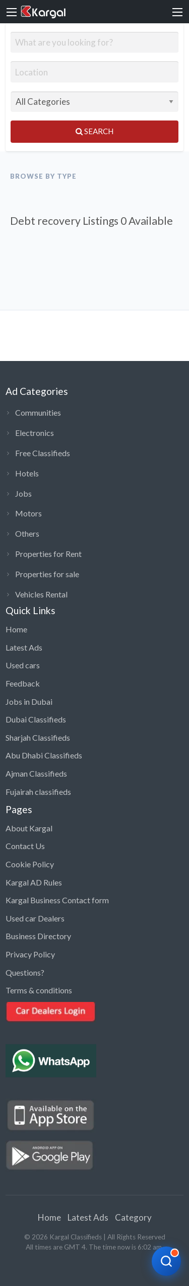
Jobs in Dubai (29, 701)
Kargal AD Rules (34, 882)
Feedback (23, 683)
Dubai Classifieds (36, 719)
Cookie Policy (30, 864)
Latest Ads (24, 647)
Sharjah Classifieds (38, 737)
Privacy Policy (30, 954)
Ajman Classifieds (36, 773)
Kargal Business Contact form (57, 900)
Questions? (25, 972)
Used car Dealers (35, 918)
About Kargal (29, 828)
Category (133, 1217)
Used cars (23, 665)
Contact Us (25, 846)
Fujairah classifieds (38, 791)
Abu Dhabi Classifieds (44, 755)
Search (94, 131)
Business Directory (38, 936)
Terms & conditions (39, 990)
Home (16, 629)
